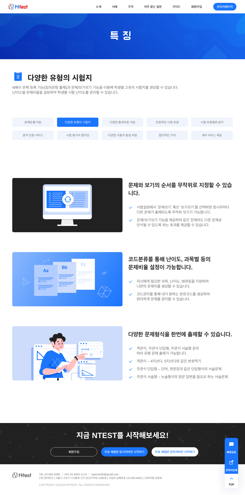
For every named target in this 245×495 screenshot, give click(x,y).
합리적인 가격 (167, 135)
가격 (130, 7)
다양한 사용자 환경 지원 (122, 135)
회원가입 (196, 7)
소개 (98, 7)
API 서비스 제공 (212, 135)
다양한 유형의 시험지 (78, 122)
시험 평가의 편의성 (77, 135)
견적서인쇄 (231, 470)
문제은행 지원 (32, 122)
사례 (114, 7)
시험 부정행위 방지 (212, 122)
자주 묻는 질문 (153, 7)
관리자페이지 (225, 7)
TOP (231, 484)
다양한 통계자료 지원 (122, 122)
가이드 (176, 7)
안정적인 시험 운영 (167, 122)
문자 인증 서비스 (33, 135)
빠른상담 (231, 452)
